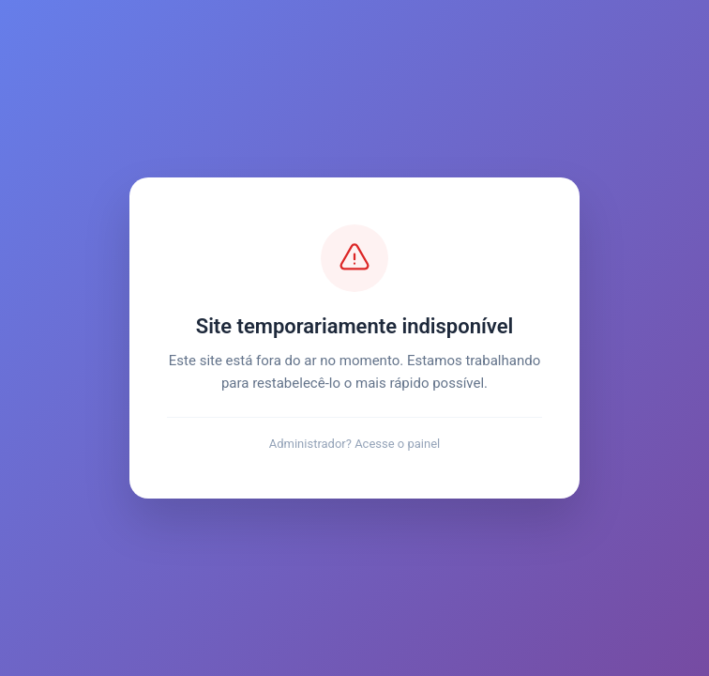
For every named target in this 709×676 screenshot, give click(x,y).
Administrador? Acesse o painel (355, 444)
